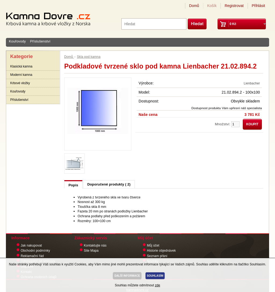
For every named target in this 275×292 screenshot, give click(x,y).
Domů (194, 5)
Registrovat (234, 5)
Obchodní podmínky (35, 250)
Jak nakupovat (31, 245)
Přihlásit (258, 5)
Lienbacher (252, 83)
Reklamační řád (32, 256)
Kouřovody (17, 41)
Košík (211, 5)
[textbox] (153, 24)
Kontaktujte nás (95, 245)
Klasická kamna (21, 66)
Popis (73, 185)
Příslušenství (40, 41)
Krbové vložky (20, 83)
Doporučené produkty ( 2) (109, 184)
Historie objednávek (161, 250)
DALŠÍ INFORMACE (127, 275)
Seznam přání (157, 256)
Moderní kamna (21, 75)
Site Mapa (91, 250)
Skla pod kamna (88, 57)
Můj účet (153, 245)
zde (157, 285)
